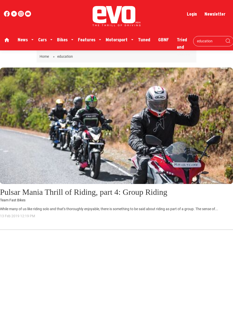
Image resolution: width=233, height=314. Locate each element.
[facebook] (7, 15)
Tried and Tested (183, 47)
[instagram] (28, 15)
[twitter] (14, 15)
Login (192, 14)
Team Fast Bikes (12, 200)
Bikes (62, 39)
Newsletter (215, 14)
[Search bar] (209, 41)
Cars (42, 39)
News (23, 39)
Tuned (144, 39)
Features (86, 39)
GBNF (163, 39)
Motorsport (117, 39)
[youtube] (21, 15)
